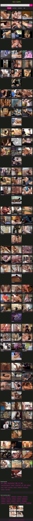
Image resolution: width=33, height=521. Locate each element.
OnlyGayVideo (28, 503)
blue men (2, 489)
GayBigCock (3, 503)
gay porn (2, 496)
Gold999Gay (3, 498)
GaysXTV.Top (8, 496)
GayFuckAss (25, 496)
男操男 (5, 483)
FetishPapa (19, 498)
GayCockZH (9, 503)
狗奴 (16, 483)
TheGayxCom (13, 496)
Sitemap (23, 519)
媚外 (21, 483)
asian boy (28, 485)
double (6, 487)
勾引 (25, 485)
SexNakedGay (22, 503)
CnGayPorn (9, 498)
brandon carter (18, 485)
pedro (2, 487)
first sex (15, 487)
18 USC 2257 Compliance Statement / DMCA (15, 519)
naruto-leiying (25, 487)
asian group (20, 487)
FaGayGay (14, 498)
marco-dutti (10, 487)
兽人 (2, 483)
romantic (12, 485)
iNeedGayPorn (24, 498)
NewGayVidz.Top (15, 503)
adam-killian (8, 489)
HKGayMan (20, 496)
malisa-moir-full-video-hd (5, 485)
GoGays (16, 2)
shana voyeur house (11, 483)
